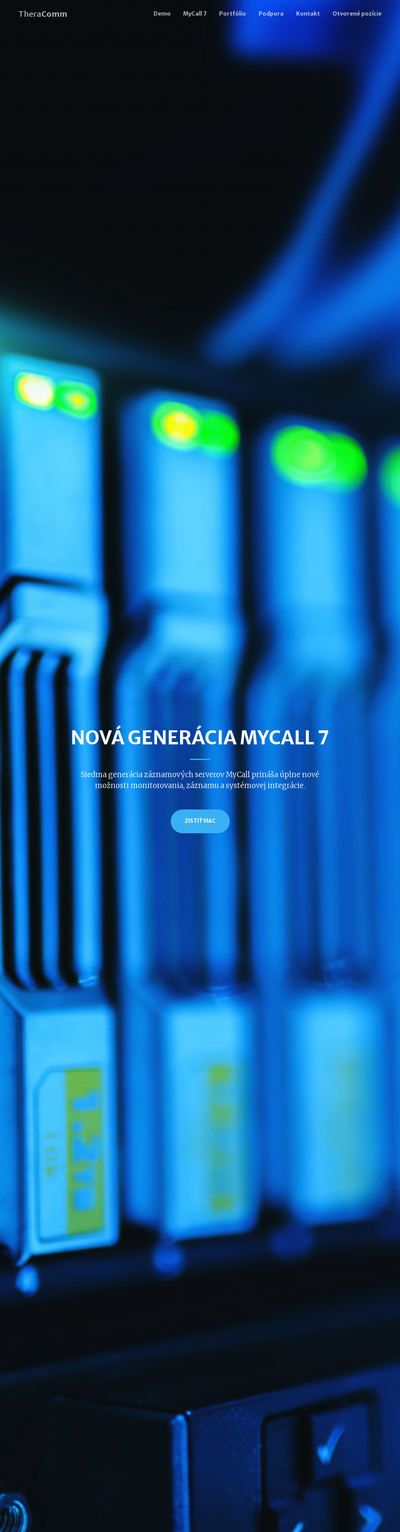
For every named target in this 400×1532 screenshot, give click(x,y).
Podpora (271, 13)
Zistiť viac (200, 821)
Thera (42, 14)
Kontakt (308, 13)
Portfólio (232, 13)
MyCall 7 (195, 13)
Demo (162, 13)
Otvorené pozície (357, 13)
